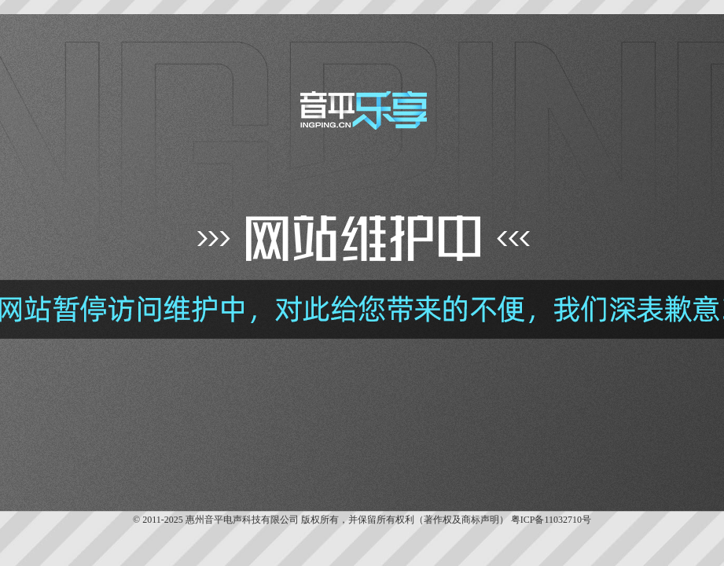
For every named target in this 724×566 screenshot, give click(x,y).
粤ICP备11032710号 (551, 519)
